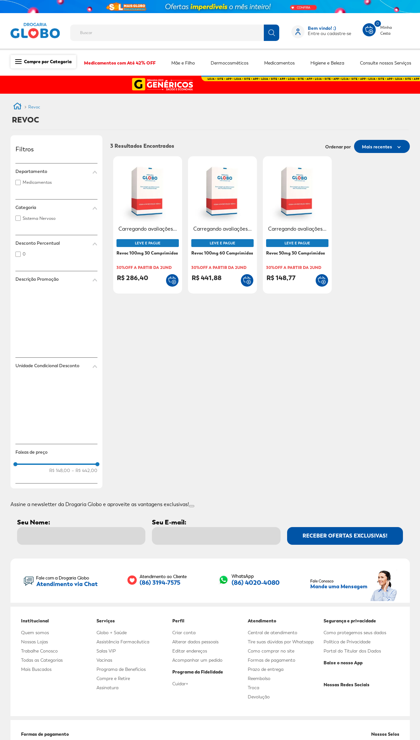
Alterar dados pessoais (195, 642)
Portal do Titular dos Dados (352, 651)
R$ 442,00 (84, 470)
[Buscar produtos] (271, 33)
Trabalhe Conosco (39, 651)
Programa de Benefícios (121, 669)
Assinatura (107, 688)
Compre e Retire (113, 678)
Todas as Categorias (42, 660)
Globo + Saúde (111, 633)
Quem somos (35, 633)
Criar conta (184, 633)
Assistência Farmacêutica (122, 642)
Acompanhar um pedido (197, 660)
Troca (253, 688)
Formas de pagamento (271, 660)
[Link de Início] (17, 107)
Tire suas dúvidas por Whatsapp (281, 642)
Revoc (34, 107)
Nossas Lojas (34, 642)
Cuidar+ (180, 684)
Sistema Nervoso (39, 218)
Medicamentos (37, 182)
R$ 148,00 (59, 470)
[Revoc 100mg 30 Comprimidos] (147, 225)
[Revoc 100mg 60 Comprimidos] (222, 225)
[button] (56, 171)
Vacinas (104, 660)
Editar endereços (189, 651)
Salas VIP (106, 651)
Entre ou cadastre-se (329, 33)
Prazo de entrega (266, 669)
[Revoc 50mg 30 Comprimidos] (297, 225)
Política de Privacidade (347, 642)
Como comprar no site (271, 651)
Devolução (259, 697)
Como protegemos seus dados (355, 633)
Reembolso (259, 678)
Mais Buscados (36, 669)
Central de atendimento (272, 633)
